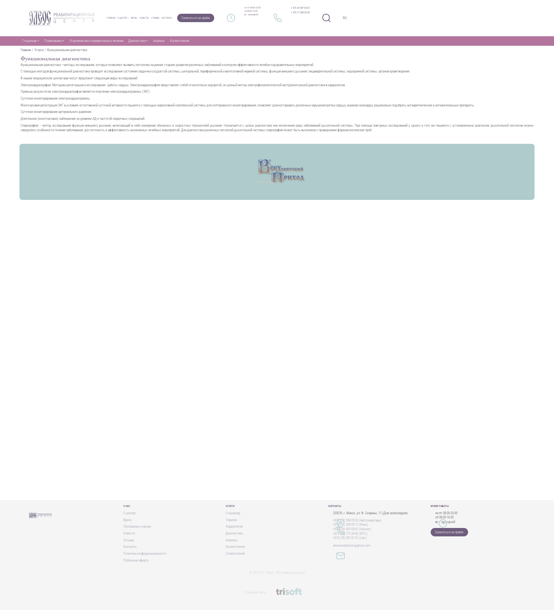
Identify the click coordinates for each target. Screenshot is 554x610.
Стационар (233, 513)
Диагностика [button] (136, 41)
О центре (129, 513)
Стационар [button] (29, 41)
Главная (111, 17)
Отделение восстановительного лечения (96, 41)
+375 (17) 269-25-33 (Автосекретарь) (357, 520)
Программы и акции (137, 526)
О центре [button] (122, 17)
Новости (144, 17)
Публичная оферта (136, 560)
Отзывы (155, 17)
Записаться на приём (195, 18)
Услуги (39, 50)
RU (345, 18)
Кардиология (234, 526)
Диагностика (234, 533)
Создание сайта (277, 592)
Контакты (167, 17)
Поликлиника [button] (53, 41)
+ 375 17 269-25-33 (300, 12)
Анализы (159, 41)
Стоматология (235, 553)
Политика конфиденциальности (144, 553)
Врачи (134, 17)
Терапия (231, 520)
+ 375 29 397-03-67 (300, 8)
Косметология (179, 41)
